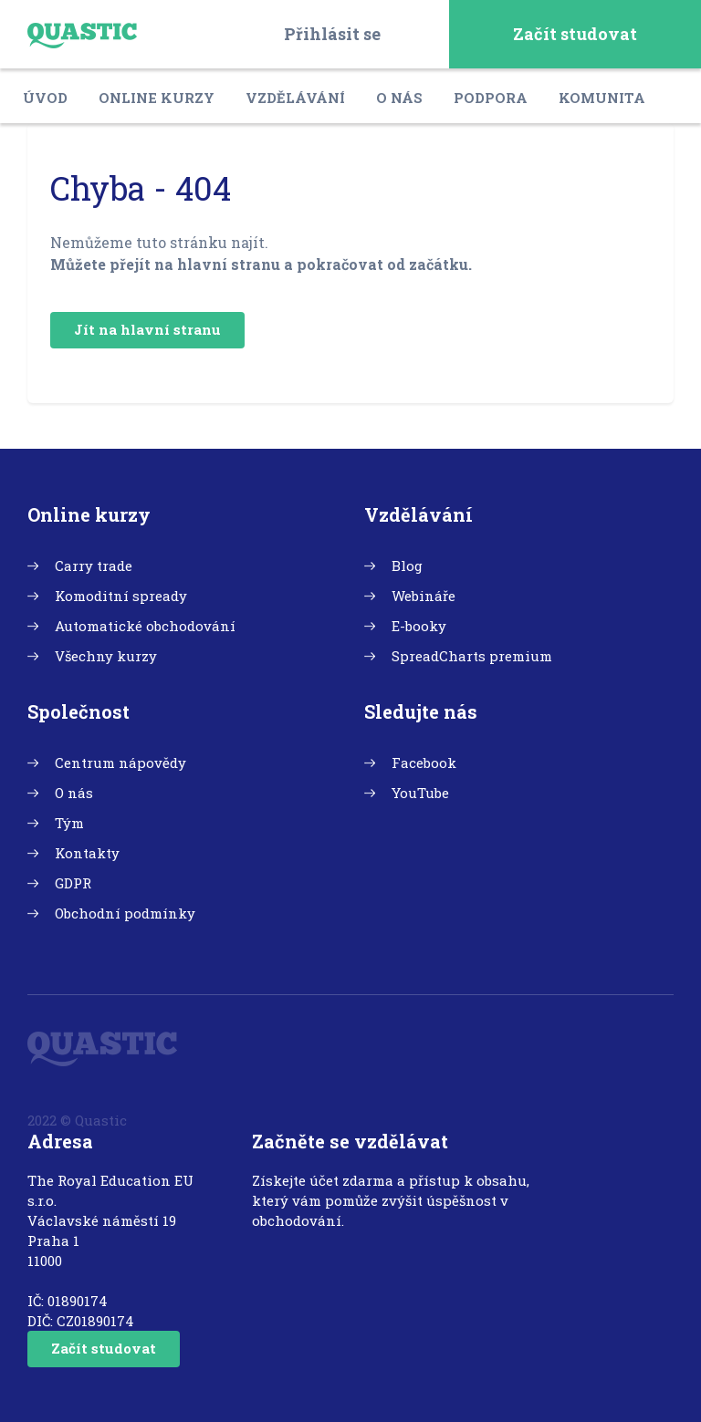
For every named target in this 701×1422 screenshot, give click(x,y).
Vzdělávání (295, 97)
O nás (399, 97)
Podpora (491, 97)
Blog (407, 565)
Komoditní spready (121, 595)
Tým (69, 823)
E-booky (419, 626)
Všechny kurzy (106, 656)
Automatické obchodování (145, 626)
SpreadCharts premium (472, 656)
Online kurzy (156, 97)
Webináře (423, 595)
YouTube (420, 793)
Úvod (45, 97)
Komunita (602, 97)
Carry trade (93, 565)
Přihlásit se (332, 34)
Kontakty (87, 853)
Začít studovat (575, 34)
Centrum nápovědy (120, 762)
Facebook (424, 762)
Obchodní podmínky (125, 913)
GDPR (73, 883)
